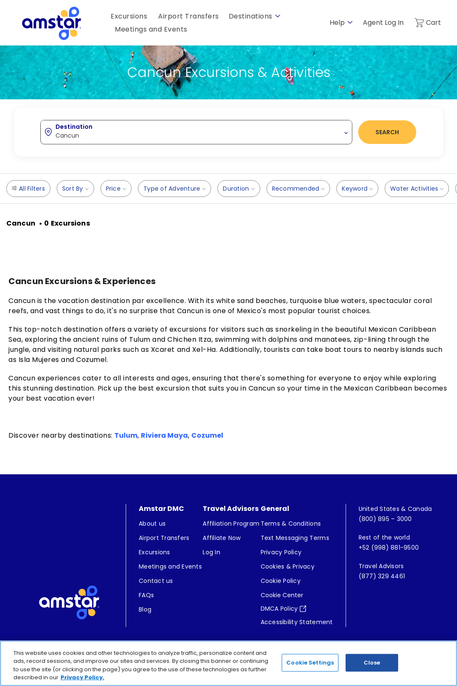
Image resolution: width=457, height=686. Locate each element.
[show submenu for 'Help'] (350, 22)
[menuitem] (170, 525)
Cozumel (207, 435)
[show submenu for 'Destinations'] (278, 16)
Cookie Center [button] (282, 597)
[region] (228, 663)
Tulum (125, 435)
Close (372, 663)
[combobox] (196, 131)
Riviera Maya (164, 435)
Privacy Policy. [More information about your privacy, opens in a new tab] (82, 677)
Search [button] (387, 132)
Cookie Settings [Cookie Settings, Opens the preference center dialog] (310, 663)
